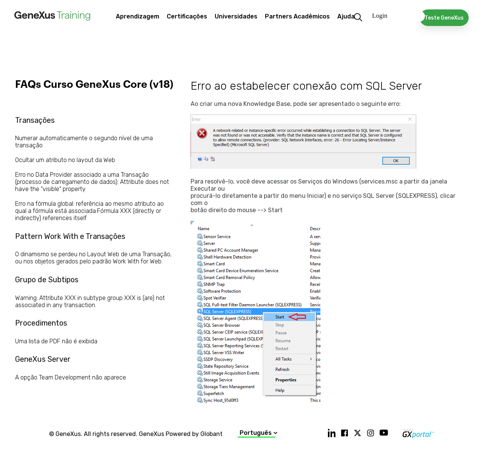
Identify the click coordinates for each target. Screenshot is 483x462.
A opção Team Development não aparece (70, 377)
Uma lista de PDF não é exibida (56, 341)
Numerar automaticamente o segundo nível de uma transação (84, 142)
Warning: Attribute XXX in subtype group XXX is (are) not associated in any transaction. (90, 301)
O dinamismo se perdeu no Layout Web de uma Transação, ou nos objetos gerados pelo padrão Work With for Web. (93, 258)
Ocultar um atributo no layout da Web (65, 160)
